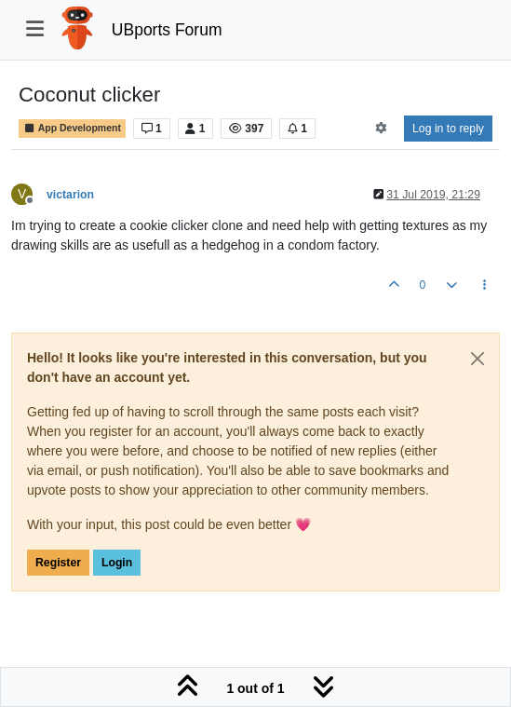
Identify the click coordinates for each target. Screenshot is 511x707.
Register (58, 562)
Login (116, 562)
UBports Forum (167, 29)
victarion (70, 194)
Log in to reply (448, 128)
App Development (72, 128)
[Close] (477, 358)
